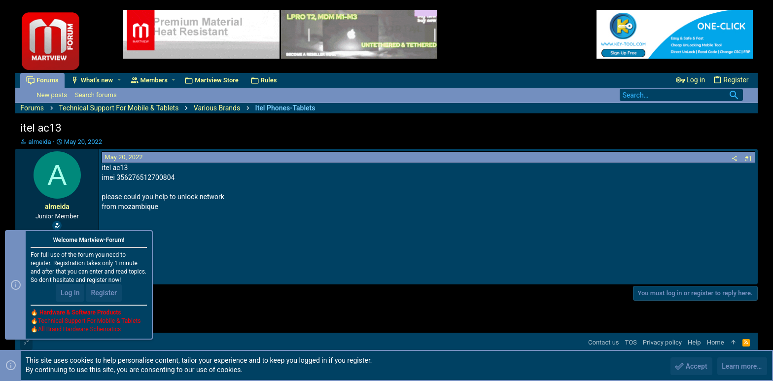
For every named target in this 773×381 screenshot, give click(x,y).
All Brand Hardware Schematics (79, 329)
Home (715, 342)
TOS (631, 342)
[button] (119, 80)
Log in (70, 293)
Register (104, 293)
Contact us (603, 342)
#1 (748, 158)
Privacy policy (662, 342)
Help (694, 342)
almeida (40, 141)
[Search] (681, 95)
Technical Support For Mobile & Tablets (89, 321)
